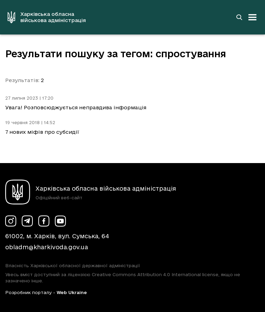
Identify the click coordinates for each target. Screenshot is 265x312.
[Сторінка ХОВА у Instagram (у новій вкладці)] (10, 221)
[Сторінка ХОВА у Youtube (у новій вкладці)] (60, 221)
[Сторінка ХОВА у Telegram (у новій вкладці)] (27, 221)
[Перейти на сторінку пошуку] (239, 17)
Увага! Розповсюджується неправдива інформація (75, 107)
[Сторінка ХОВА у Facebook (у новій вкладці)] (43, 221)
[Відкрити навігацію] (252, 17)
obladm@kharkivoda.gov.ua (46, 247)
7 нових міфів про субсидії (42, 132)
